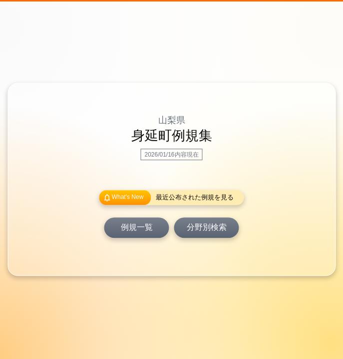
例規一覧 (137, 227)
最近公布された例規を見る (195, 197)
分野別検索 (207, 227)
